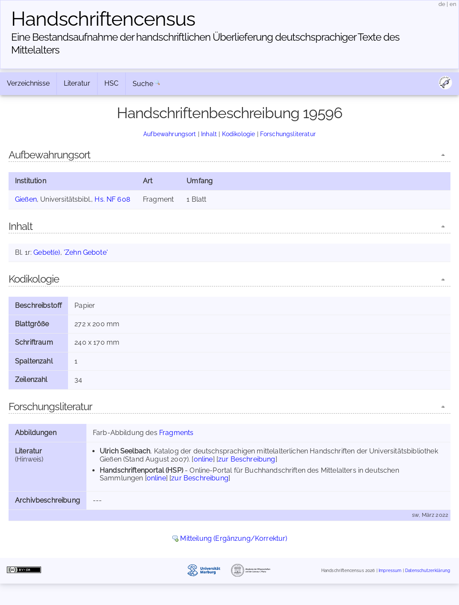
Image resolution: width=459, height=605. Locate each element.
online (203, 459)
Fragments (176, 433)
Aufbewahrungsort (169, 133)
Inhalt (209, 133)
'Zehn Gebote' (86, 252)
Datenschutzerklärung (427, 570)
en (453, 4)
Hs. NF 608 (112, 199)
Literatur (77, 83)
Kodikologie (238, 133)
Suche (143, 84)
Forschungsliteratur (288, 133)
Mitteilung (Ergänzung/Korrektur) (233, 538)
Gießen (26, 199)
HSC (111, 83)
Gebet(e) (46, 252)
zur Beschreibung (246, 459)
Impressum (390, 570)
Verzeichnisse (28, 83)
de (441, 4)
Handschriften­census (103, 18)
